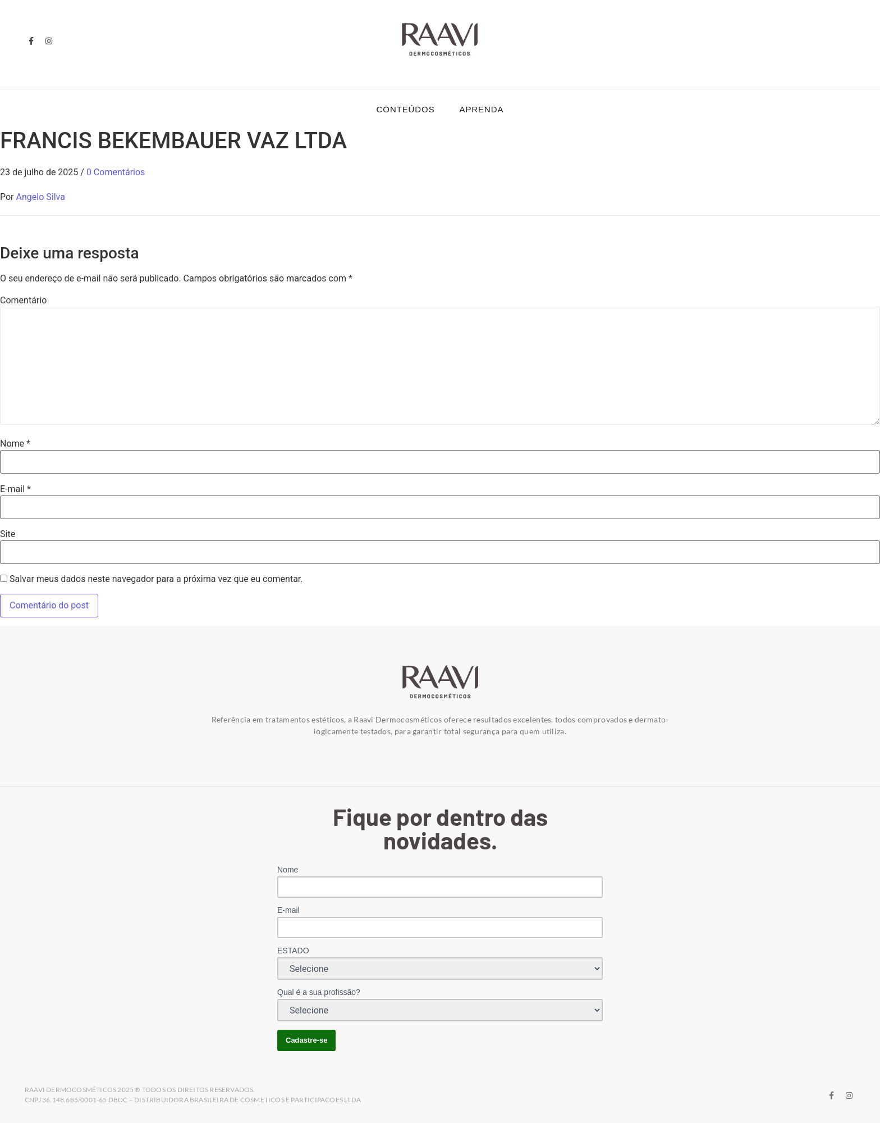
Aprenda (482, 109)
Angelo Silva (40, 197)
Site (7, 534)
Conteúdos (406, 109)
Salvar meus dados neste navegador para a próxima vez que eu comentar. (156, 579)
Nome (15, 443)
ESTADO (293, 950)
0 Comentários (115, 172)
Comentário (23, 300)
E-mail (15, 489)
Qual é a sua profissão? (318, 992)
